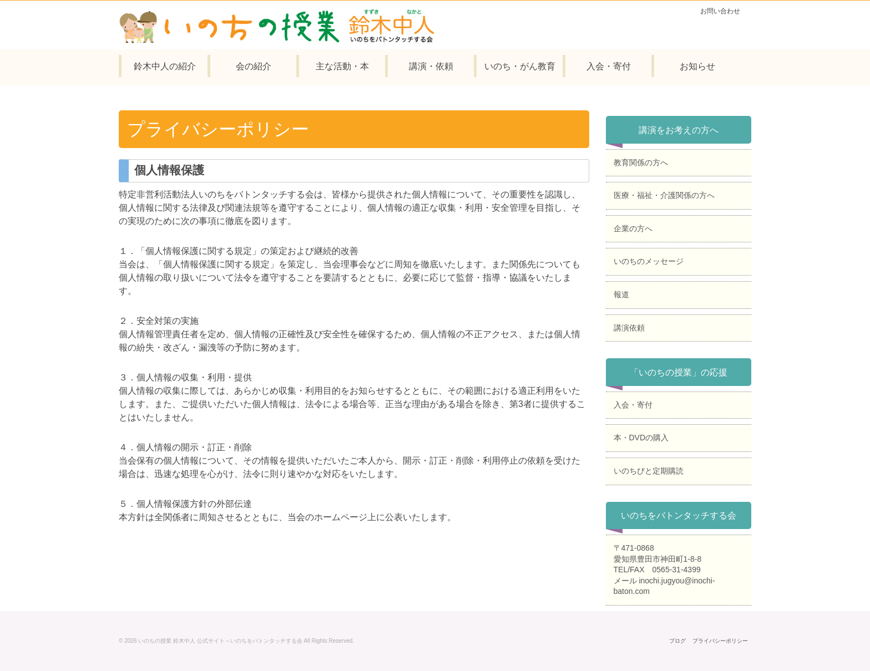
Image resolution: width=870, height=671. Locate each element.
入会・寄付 (633, 404)
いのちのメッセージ (649, 261)
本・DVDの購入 (641, 437)
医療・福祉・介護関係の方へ (664, 195)
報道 (621, 294)
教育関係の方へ (641, 162)
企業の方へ (633, 228)
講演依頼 (629, 327)
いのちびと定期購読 (649, 470)
